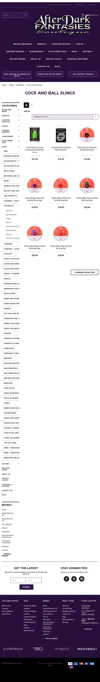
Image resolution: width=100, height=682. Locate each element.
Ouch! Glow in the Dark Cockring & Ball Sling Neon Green (34, 150)
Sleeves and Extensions (12, 423)
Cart (91, 15)
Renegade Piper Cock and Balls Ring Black (61, 149)
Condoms (8, 244)
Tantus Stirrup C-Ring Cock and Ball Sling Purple (34, 199)
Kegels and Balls (12, 328)
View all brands (6, 555)
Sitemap (65, 622)
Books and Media (22, 44)
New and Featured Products (12, 378)
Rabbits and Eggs (12, 408)
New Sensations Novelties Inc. (8, 536)
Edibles (7, 279)
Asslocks (9, 211)
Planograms (36, 51)
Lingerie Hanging (15, 51)
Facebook (66, 579)
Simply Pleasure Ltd (7, 514)
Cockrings (20, 85)
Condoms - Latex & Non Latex (12, 249)
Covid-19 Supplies (12, 259)
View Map (88, 629)
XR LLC (4, 528)
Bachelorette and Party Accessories (12, 166)
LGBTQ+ (80, 44)
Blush (4, 510)
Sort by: (27, 111)
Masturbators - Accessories (12, 368)
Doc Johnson (7, 524)
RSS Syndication (68, 619)
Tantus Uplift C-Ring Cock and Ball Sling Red (61, 247)
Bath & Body (9, 171)
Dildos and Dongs (12, 264)
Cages (8, 219)
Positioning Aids (57, 51)
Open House (9, 388)
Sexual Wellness (12, 418)
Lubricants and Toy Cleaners (12, 353)
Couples (8, 254)
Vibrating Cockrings (13, 238)
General (8, 234)
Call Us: (88, 620)
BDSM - (7, 181)
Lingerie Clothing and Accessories (12, 338)
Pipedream (6, 532)
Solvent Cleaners (12, 428)
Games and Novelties (12, 299)
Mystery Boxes (17, 59)
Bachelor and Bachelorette (12, 156)
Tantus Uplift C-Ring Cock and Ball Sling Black (87, 199)
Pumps (7, 403)
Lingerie (7, 333)
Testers (86, 51)
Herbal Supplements (12, 323)
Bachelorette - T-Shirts (12, 161)
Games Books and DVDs (12, 303)
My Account (79, 5)
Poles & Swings (11, 398)
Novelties (8, 383)
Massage (8, 358)
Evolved (5, 550)
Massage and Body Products (12, 363)
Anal (6, 151)
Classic (8, 222)
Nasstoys (5, 546)
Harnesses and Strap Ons (12, 318)
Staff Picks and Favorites (12, 433)
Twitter (74, 579)
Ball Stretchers (11, 215)
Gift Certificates (7, 611)
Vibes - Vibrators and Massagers (12, 448)
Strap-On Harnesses (12, 438)
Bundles (41, 44)
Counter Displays (61, 44)
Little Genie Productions (6, 542)
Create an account (63, 5)
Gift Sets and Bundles (12, 313)
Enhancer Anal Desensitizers (12, 284)
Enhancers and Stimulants (12, 289)
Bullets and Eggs (12, 191)
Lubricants (9, 348)
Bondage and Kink (12, 186)
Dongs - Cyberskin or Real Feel (12, 274)
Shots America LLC (7, 520)
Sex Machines (10, 413)
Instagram (81, 579)
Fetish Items (9, 294)
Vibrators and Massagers (12, 458)
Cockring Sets (11, 230)
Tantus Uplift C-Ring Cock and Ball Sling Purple (34, 247)
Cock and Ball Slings (13, 226)
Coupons (5, 608)
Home (4, 85)
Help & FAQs (6, 614)
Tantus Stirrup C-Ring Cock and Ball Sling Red (60, 199)
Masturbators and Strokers (12, 373)
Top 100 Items (10, 443)
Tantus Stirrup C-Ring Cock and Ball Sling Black (87, 149)
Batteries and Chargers (12, 176)
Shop (74, 51)
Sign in (50, 5)
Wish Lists (92, 5)
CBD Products (10, 196)
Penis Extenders (11, 393)
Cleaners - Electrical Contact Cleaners (12, 201)
